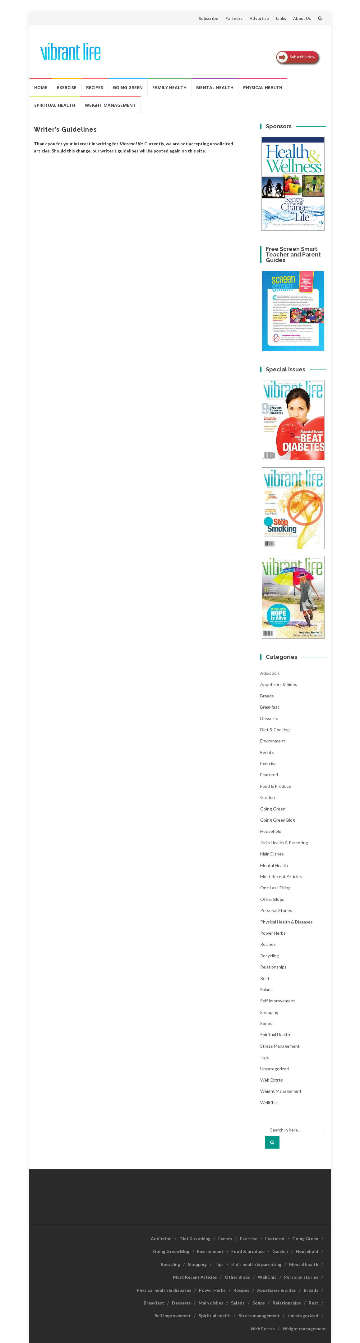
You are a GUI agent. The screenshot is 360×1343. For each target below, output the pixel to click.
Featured (269, 774)
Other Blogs (272, 899)
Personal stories (276, 910)
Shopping (269, 1012)
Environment (272, 740)
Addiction (269, 673)
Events (267, 752)
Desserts (269, 718)
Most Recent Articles (281, 876)
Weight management (110, 105)
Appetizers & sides (278, 684)
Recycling (269, 955)
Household (270, 831)
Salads (266, 989)
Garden (267, 797)
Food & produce (275, 786)
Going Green (128, 87)
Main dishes (272, 853)
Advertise (259, 18)
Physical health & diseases (286, 921)
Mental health (214, 87)
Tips (264, 1057)
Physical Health (262, 87)
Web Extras (271, 1079)
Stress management (280, 1046)
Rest (265, 978)
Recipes (94, 87)
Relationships (273, 966)
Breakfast (269, 707)
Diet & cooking (275, 729)
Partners (233, 18)
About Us (302, 18)
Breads (267, 695)
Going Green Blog (277, 820)
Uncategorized (274, 1068)
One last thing (275, 887)
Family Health (169, 87)
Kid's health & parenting (284, 842)
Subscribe (208, 18)
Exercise (66, 87)
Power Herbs (273, 933)
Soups (266, 1023)
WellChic (269, 1102)
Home (40, 87)
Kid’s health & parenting (256, 1264)
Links (281, 18)
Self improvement (277, 1000)
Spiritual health (54, 105)
